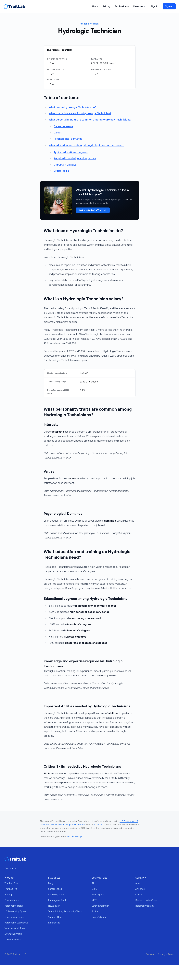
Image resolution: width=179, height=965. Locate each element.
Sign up (169, 6)
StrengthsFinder (100, 905)
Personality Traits (14, 905)
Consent (150, 954)
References (54, 922)
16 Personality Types (15, 911)
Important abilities (65, 164)
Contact (139, 894)
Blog (50, 883)
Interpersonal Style (15, 928)
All (93, 883)
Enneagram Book (57, 900)
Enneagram (98, 894)
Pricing (106, 6)
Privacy (161, 954)
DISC (94, 888)
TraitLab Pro (11, 888)
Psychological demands (68, 138)
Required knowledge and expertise (75, 158)
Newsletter (54, 905)
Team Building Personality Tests (65, 911)
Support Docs (55, 917)
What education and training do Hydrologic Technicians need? (86, 145)
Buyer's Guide (99, 917)
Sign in (154, 6)
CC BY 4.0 (99, 824)
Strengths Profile (13, 933)
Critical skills (61, 170)
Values (58, 132)
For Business (122, 6)
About (95, 6)
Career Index (55, 888)
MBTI (94, 900)
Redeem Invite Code (146, 900)
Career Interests (13, 939)
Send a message (74, 836)
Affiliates (140, 888)
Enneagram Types (14, 917)
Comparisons (12, 900)
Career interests (63, 126)
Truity (95, 911)
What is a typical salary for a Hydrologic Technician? (80, 113)
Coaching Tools (56, 894)
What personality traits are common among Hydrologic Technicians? (90, 119)
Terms (171, 954)
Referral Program (144, 905)
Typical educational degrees (70, 152)
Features (139, 6)
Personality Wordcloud (16, 922)
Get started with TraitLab (92, 210)
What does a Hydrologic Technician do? (72, 107)
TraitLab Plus (11, 883)
